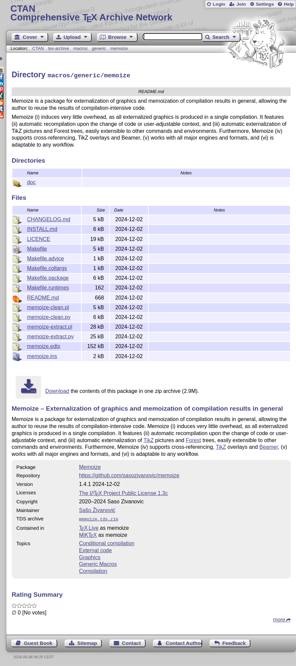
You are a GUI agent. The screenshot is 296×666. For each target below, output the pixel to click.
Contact (131, 641)
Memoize (90, 466)
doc (31, 181)
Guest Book (38, 641)
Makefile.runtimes (48, 286)
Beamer (269, 446)
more (279, 618)
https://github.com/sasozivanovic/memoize (129, 474)
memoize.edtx (44, 345)
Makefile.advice (45, 257)
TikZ (148, 439)
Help (289, 4)
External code (95, 549)
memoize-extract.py (50, 335)
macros (80, 48)
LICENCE (38, 238)
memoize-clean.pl (48, 306)
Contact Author (184, 641)
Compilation (93, 569)
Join (241, 4)
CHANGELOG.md (48, 218)
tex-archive (58, 48)
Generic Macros (98, 562)
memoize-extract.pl (49, 326)
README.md (43, 297)
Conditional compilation (106, 542)
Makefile (37, 248)
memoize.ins (42, 355)
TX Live (88, 526)
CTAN (38, 48)
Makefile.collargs (47, 267)
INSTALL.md (42, 228)
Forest (193, 439)
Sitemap (87, 641)
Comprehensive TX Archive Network (151, 13)
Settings (265, 4)
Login (219, 4)
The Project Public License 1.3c (123, 492)
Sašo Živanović (97, 509)
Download (57, 390)
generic (99, 48)
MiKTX (88, 533)
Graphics (89, 556)
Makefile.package (48, 277)
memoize (119, 48)
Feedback (234, 641)
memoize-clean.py (49, 316)
